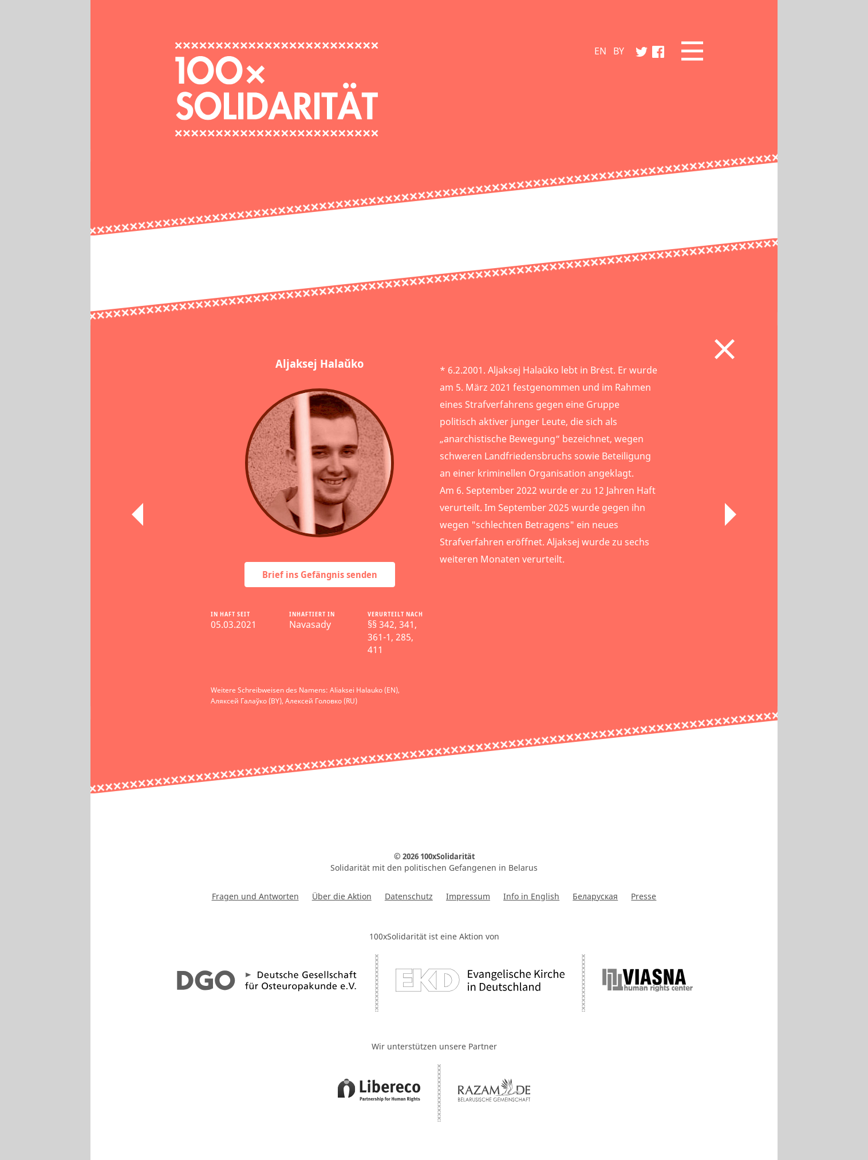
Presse (643, 896)
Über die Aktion (342, 896)
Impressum (468, 896)
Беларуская (595, 896)
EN (600, 51)
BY (618, 51)
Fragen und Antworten (255, 896)
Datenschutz (409, 896)
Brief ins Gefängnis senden (319, 574)
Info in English (531, 896)
